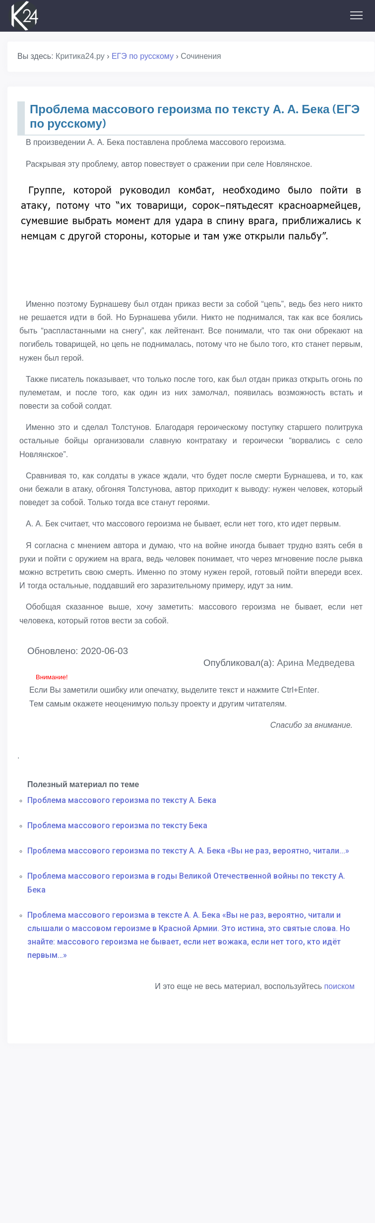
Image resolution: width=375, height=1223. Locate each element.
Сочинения (201, 56)
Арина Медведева (316, 663)
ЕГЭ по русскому (143, 56)
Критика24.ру (80, 56)
